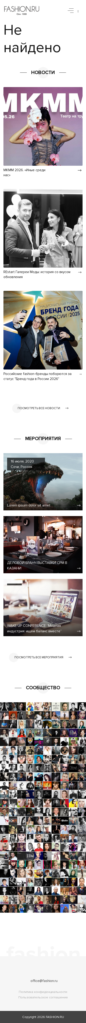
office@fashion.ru (44, 981)
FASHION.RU (55, 1017)
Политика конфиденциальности (43, 992)
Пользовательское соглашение (43, 997)
